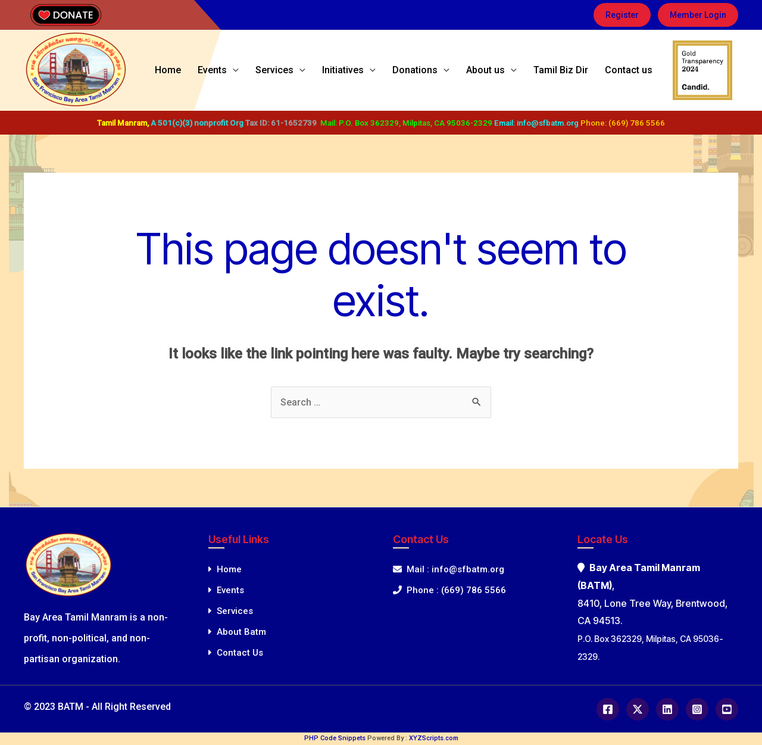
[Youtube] (727, 709)
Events (258, 70)
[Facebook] (608, 709)
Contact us (632, 70)
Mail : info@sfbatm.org (448, 569)
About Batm (237, 631)
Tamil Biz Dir (571, 70)
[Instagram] (697, 709)
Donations (440, 70)
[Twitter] (637, 709)
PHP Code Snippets (335, 738)
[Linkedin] (667, 709)
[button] (622, 15)
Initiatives (375, 70)
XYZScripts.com (433, 738)
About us (503, 70)
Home (221, 70)
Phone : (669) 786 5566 (449, 590)
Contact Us (235, 652)
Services (314, 70)
